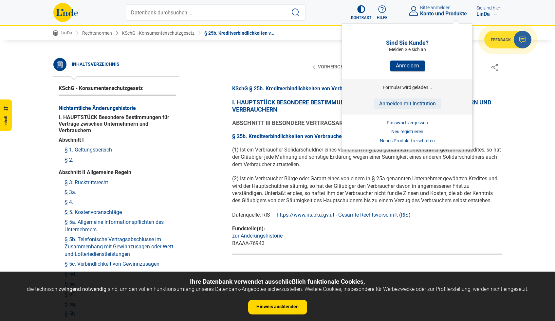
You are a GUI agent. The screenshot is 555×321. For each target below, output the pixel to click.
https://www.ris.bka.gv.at (305, 215)
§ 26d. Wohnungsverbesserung (100, 158)
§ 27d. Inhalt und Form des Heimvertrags (112, 215)
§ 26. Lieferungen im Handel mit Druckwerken (117, 119)
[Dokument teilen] (495, 67)
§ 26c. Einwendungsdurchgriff (99, 148)
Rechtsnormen (97, 33)
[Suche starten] (295, 12)
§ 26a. (72, 128)
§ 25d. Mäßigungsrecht (92, 108)
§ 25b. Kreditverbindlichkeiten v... (239, 33)
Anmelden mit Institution (407, 103)
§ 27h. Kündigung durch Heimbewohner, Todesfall (111, 266)
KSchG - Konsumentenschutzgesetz (158, 33)
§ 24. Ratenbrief (83, 59)
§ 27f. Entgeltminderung (92, 235)
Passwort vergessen (407, 122)
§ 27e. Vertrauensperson (93, 225)
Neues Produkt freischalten (407, 140)
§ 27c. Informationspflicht (94, 205)
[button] (361, 12)
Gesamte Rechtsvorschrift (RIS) (374, 215)
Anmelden (407, 65)
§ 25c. (72, 99)
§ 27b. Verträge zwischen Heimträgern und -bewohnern (115, 192)
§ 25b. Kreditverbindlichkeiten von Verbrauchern (120, 89)
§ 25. (70, 69)
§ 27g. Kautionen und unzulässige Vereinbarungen (104, 249)
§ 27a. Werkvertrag (86, 178)
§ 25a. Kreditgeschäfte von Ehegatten (108, 79)
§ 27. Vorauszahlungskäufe (96, 168)
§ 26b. (72, 138)
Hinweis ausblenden (277, 306)
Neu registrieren (407, 131)
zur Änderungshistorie (257, 236)
